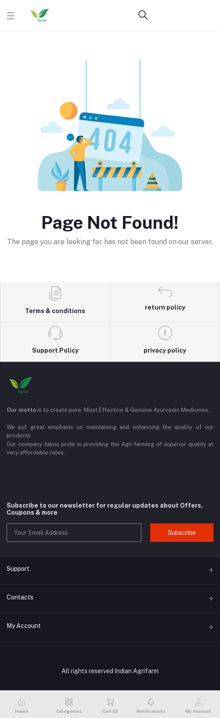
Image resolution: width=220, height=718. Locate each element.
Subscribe (182, 532)
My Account (24, 625)
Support (18, 568)
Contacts (20, 597)
